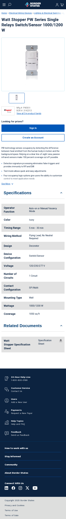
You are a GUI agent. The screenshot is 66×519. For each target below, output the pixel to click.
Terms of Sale (11, 515)
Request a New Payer (21, 413)
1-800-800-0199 (19, 380)
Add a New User (19, 402)
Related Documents (23, 325)
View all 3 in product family (29, 113)
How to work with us (16, 448)
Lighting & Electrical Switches (47, 13)
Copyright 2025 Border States (19, 500)
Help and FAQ (18, 424)
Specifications (17, 193)
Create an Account (33, 137)
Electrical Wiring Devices (20, 13)
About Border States (16, 472)
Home (4, 13)
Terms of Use (11, 510)
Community (11, 464)
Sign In (33, 128)
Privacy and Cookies (14, 505)
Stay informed (13, 456)
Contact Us (16, 391)
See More (7, 184)
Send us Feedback (20, 435)
